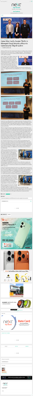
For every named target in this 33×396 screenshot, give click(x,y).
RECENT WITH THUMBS (6, 333)
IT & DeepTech (6, 39)
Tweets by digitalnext (16, 310)
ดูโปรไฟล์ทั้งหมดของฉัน (4, 373)
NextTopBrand (16, 11)
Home (1, 39)
